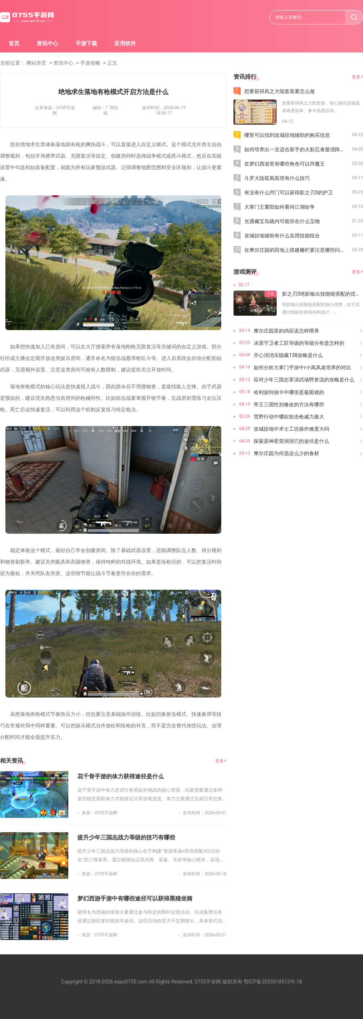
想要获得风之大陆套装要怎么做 (279, 91)
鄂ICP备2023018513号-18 (273, 982)
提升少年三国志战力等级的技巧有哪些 (126, 837)
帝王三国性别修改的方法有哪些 (289, 404)
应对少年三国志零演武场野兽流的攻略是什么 (304, 380)
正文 (112, 63)
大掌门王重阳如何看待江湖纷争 (279, 207)
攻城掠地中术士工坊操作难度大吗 (291, 429)
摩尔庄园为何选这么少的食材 (286, 453)
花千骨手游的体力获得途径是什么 (120, 776)
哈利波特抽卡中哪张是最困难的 (289, 392)
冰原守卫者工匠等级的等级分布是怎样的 (299, 343)
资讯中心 (47, 43)
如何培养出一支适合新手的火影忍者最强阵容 (294, 149)
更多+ (220, 760)
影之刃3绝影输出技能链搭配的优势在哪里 (322, 294)
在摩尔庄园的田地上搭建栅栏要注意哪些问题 (294, 250)
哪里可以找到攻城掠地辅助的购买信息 (287, 135)
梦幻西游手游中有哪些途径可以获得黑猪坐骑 (134, 898)
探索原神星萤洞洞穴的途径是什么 (291, 441)
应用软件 (125, 43)
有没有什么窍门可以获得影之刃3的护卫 (288, 192)
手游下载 (86, 43)
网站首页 (36, 63)
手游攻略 (90, 63)
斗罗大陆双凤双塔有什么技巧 (277, 178)
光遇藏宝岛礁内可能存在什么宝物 (282, 221)
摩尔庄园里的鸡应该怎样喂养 (286, 331)
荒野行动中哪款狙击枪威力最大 (289, 417)
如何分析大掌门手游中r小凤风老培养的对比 (302, 367)
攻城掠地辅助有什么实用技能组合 (282, 235)
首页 (14, 43)
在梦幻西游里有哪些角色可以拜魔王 (284, 164)
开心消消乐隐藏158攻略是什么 (288, 355)
